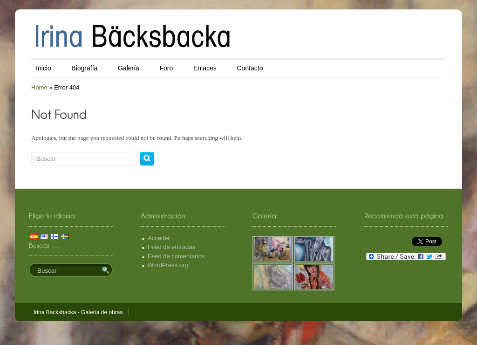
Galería (128, 68)
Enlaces (205, 68)
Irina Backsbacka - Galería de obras (78, 312)
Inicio (43, 68)
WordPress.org (168, 265)
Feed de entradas (171, 246)
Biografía (84, 68)
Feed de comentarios (176, 256)
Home (39, 87)
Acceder (159, 238)
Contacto (250, 68)
